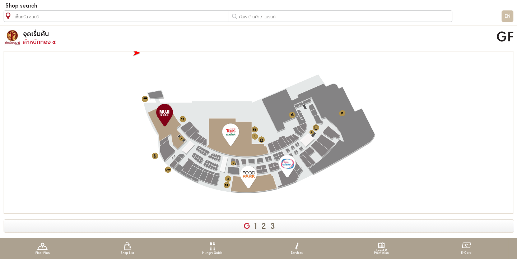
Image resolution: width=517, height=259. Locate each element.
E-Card (466, 248)
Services (296, 248)
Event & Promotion (381, 248)
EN (507, 16)
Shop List (127, 248)
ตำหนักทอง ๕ (188, 37)
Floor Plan (42, 248)
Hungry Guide (212, 248)
